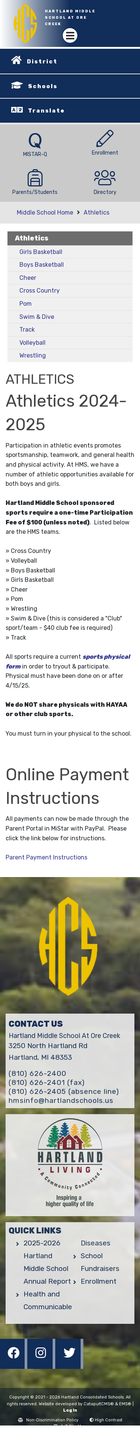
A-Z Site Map (70, 1426)
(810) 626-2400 (37, 1073)
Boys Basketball (41, 264)
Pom (25, 303)
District (42, 61)
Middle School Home (45, 212)
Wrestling (32, 355)
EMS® (125, 1403)
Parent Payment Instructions (46, 857)
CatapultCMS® (99, 1403)
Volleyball (32, 342)
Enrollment (98, 1281)
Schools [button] (42, 86)
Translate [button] (46, 110)
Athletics (96, 212)
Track (27, 329)
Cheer (27, 277)
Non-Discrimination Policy (48, 1420)
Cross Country (39, 290)
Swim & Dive (36, 316)
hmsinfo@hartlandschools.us (61, 1100)
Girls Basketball (40, 251)
